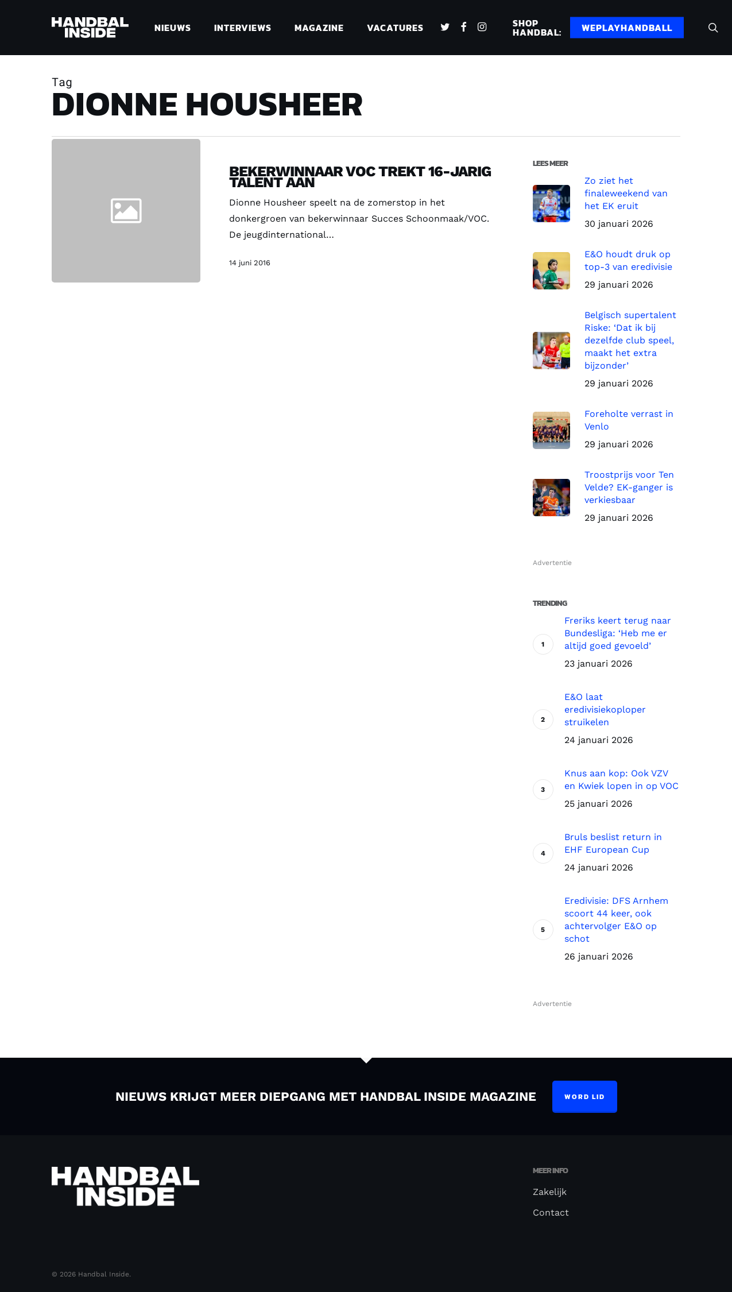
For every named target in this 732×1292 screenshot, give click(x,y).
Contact (551, 1212)
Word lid (584, 1097)
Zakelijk (550, 1191)
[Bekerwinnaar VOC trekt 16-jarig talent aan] (352, 218)
